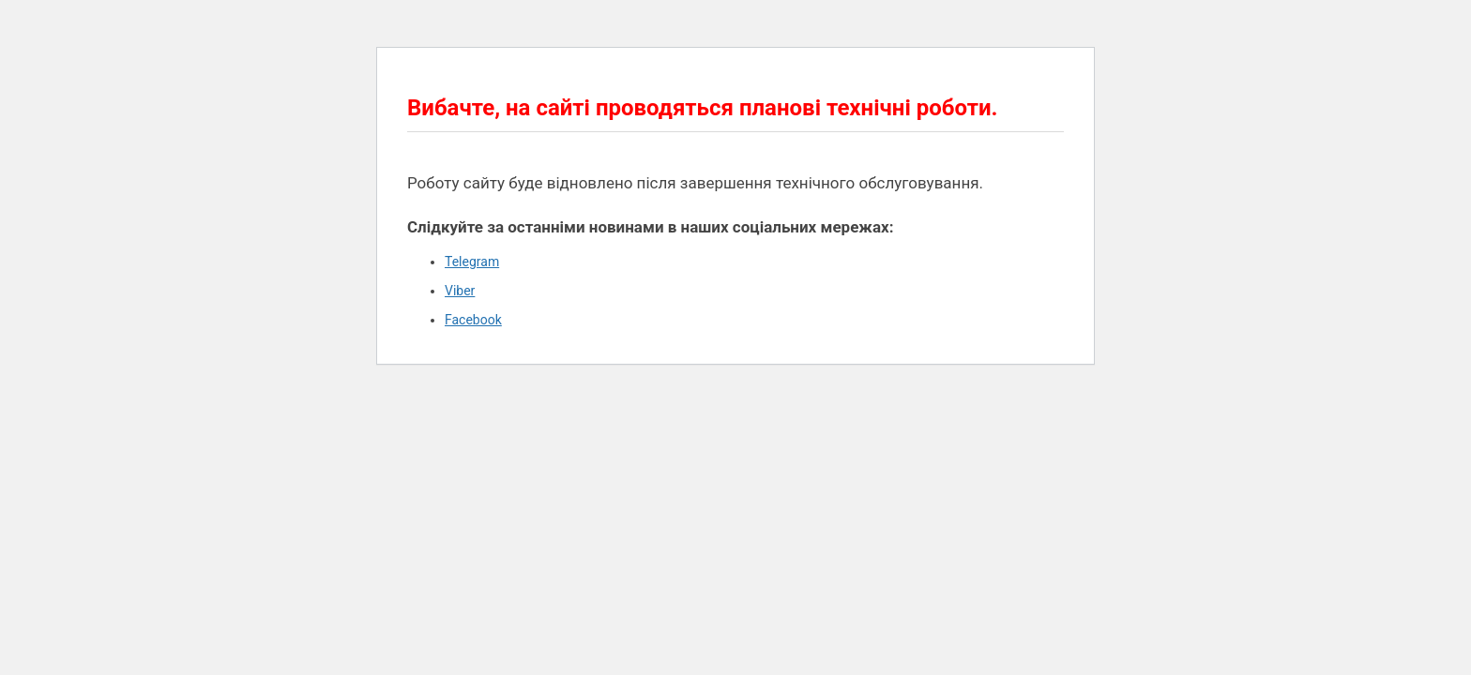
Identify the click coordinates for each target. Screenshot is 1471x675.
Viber (460, 290)
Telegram (472, 261)
